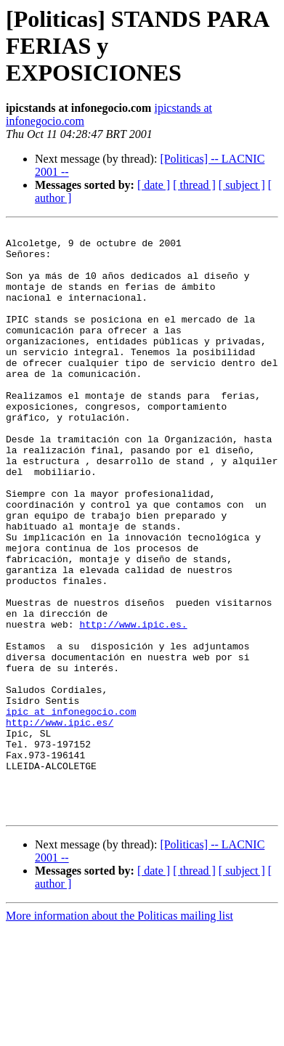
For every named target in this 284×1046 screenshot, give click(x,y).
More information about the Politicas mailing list (119, 1033)
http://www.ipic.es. (133, 704)
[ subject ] (242, 185)
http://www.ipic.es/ (59, 822)
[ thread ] (194, 185)
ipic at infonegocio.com (71, 809)
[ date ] (153, 185)
